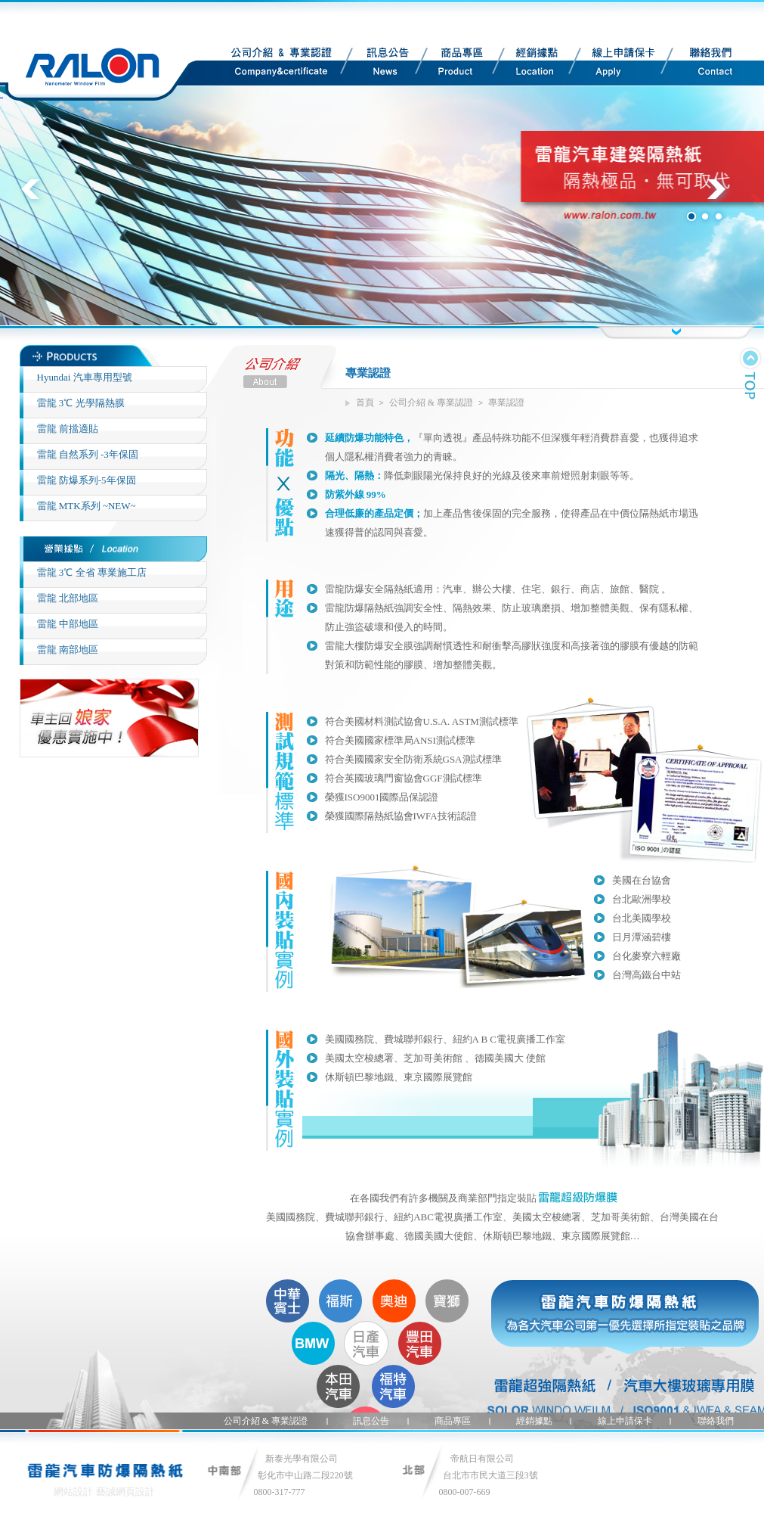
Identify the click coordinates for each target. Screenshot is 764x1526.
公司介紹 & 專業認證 (264, 64)
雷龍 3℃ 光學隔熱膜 (81, 403)
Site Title (104, 50)
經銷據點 (528, 64)
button (675, 332)
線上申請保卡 (612, 64)
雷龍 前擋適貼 (67, 428)
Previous (39, 197)
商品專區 (453, 64)
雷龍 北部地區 (67, 598)
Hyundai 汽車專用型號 (84, 377)
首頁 (365, 402)
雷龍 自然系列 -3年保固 (87, 454)
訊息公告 (379, 64)
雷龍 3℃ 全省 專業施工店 (92, 572)
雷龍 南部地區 (67, 649)
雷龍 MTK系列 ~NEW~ (86, 505)
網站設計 (73, 1491)
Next (724, 197)
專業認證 (506, 402)
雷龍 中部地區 (67, 623)
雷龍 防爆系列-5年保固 (86, 480)
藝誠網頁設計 (125, 1491)
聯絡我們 (700, 64)
